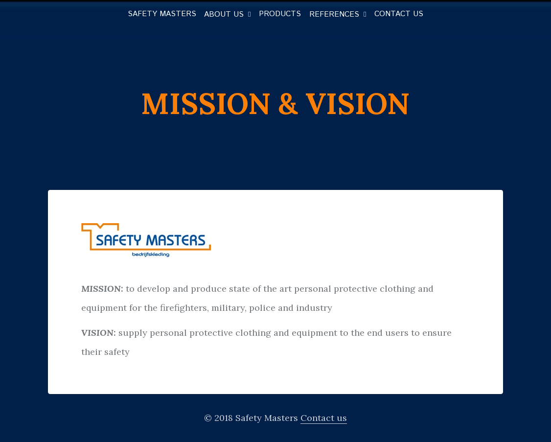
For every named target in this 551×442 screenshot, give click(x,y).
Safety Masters (162, 14)
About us (224, 14)
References (334, 14)
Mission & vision (275, 103)
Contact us (398, 14)
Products (280, 14)
